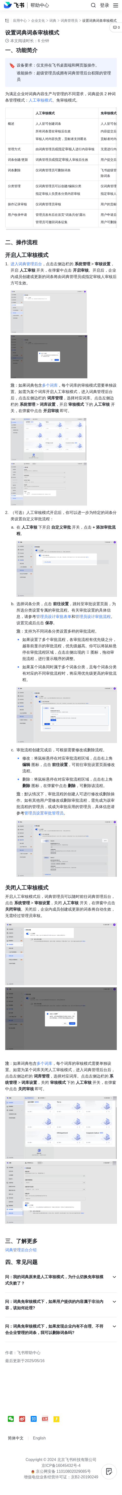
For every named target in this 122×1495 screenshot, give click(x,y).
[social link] (13, 1419)
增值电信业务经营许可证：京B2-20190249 (61, 1477)
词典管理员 (69, 21)
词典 (52, 21)
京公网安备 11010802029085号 (61, 1471)
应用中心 (20, 21)
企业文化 (38, 21)
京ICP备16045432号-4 (61, 1465)
